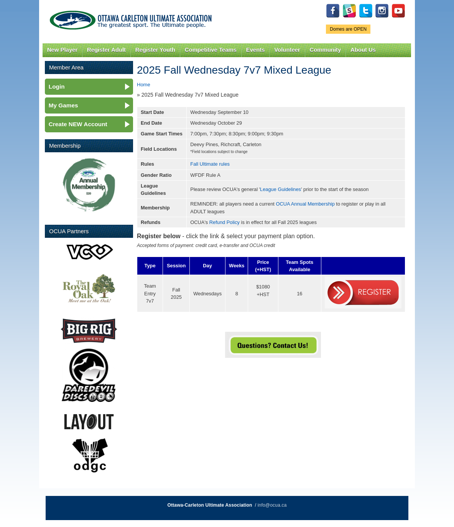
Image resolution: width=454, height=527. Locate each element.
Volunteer (287, 50)
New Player (62, 50)
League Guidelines (280, 189)
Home (143, 84)
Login (57, 86)
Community (325, 50)
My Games (63, 105)
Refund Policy (224, 222)
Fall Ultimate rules (210, 164)
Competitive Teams (211, 50)
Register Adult (106, 50)
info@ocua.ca (272, 505)
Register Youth (155, 50)
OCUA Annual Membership (305, 204)
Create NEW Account (78, 124)
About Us (363, 50)
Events (255, 50)
